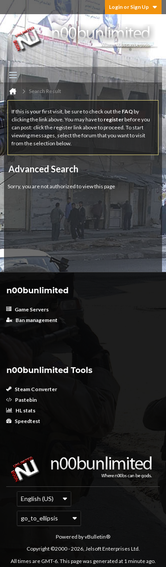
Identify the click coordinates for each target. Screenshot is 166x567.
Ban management (32, 320)
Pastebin (21, 399)
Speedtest (23, 421)
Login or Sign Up (133, 7)
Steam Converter (31, 389)
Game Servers (27, 309)
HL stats (20, 410)
